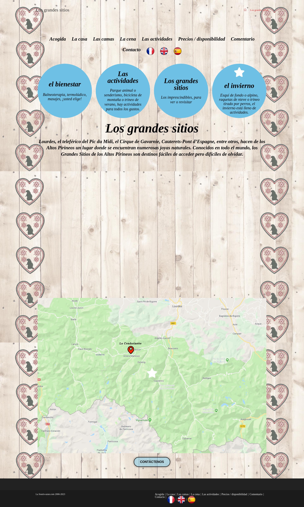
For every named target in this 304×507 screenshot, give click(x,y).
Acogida (57, 39)
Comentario (243, 39)
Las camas (103, 39)
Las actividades (157, 39)
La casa (79, 39)
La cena (128, 39)
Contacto (132, 49)
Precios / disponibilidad (201, 39)
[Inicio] (245, 10)
